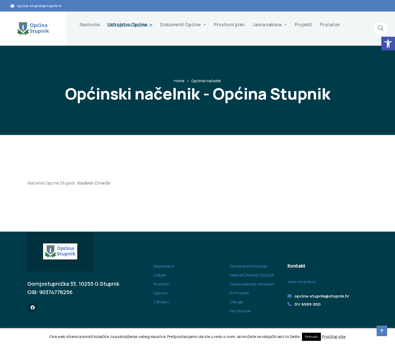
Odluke (159, 275)
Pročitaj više (334, 336)
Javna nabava (267, 25)
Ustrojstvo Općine (127, 25)
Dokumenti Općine (180, 25)
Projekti (303, 25)
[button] (388, 43)
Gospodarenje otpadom (252, 284)
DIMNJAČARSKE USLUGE (252, 275)
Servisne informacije (248, 266)
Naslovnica (163, 266)
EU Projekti (239, 293)
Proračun (330, 25)
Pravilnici (161, 284)
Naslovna (90, 25)
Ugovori (160, 293)
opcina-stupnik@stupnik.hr (39, 5)
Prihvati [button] (311, 336)
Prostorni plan (229, 25)
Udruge (236, 302)
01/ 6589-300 (307, 304)
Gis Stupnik (240, 311)
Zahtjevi (161, 302)
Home (179, 80)
